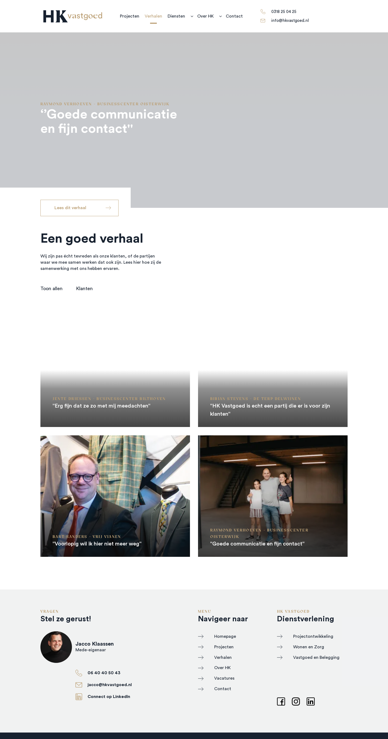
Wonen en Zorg (308, 647)
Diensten (176, 16)
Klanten (84, 288)
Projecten (129, 16)
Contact (234, 16)
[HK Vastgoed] (72, 16)
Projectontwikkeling (313, 636)
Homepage (225, 636)
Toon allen (51, 288)
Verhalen (153, 16)
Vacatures (224, 678)
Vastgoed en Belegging (316, 657)
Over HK (205, 16)
